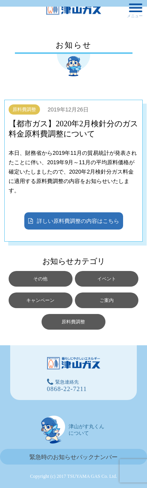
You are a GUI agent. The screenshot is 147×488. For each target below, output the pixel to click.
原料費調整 (24, 109)
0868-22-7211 (67, 389)
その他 (40, 279)
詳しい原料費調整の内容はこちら (73, 222)
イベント (106, 279)
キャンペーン (40, 300)
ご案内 (107, 300)
